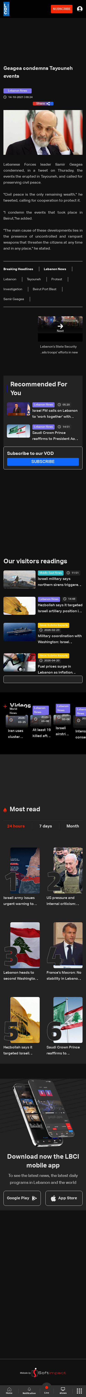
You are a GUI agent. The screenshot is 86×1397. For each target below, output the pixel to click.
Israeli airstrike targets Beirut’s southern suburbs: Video (63, 731)
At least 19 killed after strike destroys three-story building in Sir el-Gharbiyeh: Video (42, 733)
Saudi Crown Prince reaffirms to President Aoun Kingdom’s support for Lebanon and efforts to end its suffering (55, 436)
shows (63, 1390)
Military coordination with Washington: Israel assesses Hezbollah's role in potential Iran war (60, 639)
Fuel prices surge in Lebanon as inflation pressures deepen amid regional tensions (58, 670)
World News (13, 711)
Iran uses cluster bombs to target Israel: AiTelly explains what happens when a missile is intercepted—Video (18, 734)
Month (73, 826)
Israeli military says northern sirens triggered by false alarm (59, 582)
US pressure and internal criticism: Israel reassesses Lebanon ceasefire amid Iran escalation (64, 901)
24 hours (16, 826)
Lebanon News (43, 404)
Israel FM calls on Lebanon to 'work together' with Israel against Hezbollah (55, 414)
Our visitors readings (35, 561)
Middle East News (50, 573)
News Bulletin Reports (53, 625)
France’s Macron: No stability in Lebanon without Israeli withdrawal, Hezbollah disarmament (64, 976)
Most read (25, 809)
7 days (45, 826)
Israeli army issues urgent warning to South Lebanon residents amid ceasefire (19, 901)
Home (9, 1390)
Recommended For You (38, 389)
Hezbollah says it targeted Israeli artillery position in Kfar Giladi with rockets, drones (60, 608)
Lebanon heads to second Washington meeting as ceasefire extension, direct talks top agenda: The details (21, 976)
